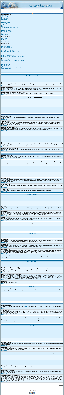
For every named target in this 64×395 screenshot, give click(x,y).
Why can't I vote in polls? (5, 34)
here (16, 282)
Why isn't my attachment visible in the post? (7, 66)
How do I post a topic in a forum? (6, 29)
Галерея (45, 5)
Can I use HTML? (4, 37)
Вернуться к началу (4, 85)
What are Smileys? (4, 38)
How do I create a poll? (4, 32)
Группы (41, 5)
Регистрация (49, 5)
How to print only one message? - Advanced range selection (10, 51)
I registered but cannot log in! (5, 19)
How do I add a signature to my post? (7, 31)
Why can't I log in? (4, 15)
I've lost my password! (4, 18)
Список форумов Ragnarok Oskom (6, 11)
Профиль (34, 6)
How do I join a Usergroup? (5, 46)
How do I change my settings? (5, 22)
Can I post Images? (4, 39)
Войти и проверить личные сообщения (43, 6)
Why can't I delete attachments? (6, 68)
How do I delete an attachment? (6, 64)
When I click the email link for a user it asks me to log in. (9, 27)
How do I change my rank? (5, 26)
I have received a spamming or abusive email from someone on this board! (12, 56)
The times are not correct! (5, 23)
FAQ (30, 5)
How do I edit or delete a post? (6, 30)
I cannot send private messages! (6, 54)
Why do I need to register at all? (6, 16)
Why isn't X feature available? (5, 59)
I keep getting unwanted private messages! (7, 55)
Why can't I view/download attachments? (7, 69)
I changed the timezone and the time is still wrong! (8, 24)
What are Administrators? (5, 44)
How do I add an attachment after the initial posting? (9, 63)
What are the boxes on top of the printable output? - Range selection (11, 50)
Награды (30, 6)
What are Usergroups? (4, 45)
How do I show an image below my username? (8, 25)
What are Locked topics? (5, 41)
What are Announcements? (5, 40)
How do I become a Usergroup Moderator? (7, 47)
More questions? (3, 52)
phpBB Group (27, 306)
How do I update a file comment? (6, 65)
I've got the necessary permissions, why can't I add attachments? (11, 67)
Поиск (32, 5)
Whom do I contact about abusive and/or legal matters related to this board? (12, 60)
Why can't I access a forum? (5, 33)
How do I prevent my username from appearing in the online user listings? (12, 17)
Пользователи (37, 5)
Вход (51, 6)
